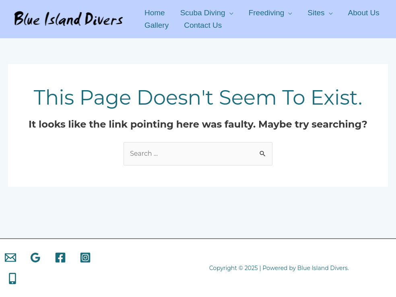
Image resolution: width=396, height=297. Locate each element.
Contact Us (203, 25)
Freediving (267, 12)
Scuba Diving (202, 12)
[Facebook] (60, 257)
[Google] (35, 257)
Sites (315, 12)
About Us (364, 12)
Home (154, 12)
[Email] (10, 257)
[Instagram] (85, 257)
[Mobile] (12, 278)
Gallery (156, 25)
